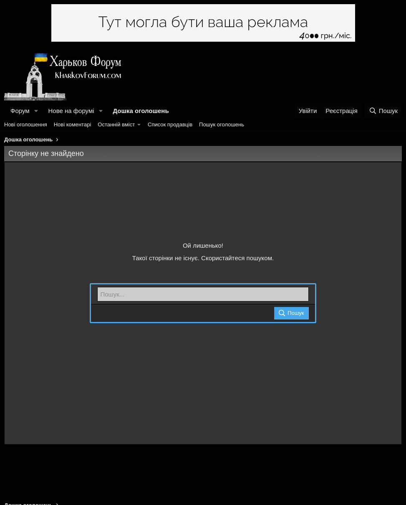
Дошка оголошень (141, 110)
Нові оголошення (25, 124)
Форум (20, 110)
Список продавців (170, 124)
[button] (36, 110)
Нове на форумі (71, 110)
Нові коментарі (72, 124)
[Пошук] (383, 110)
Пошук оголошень (221, 124)
